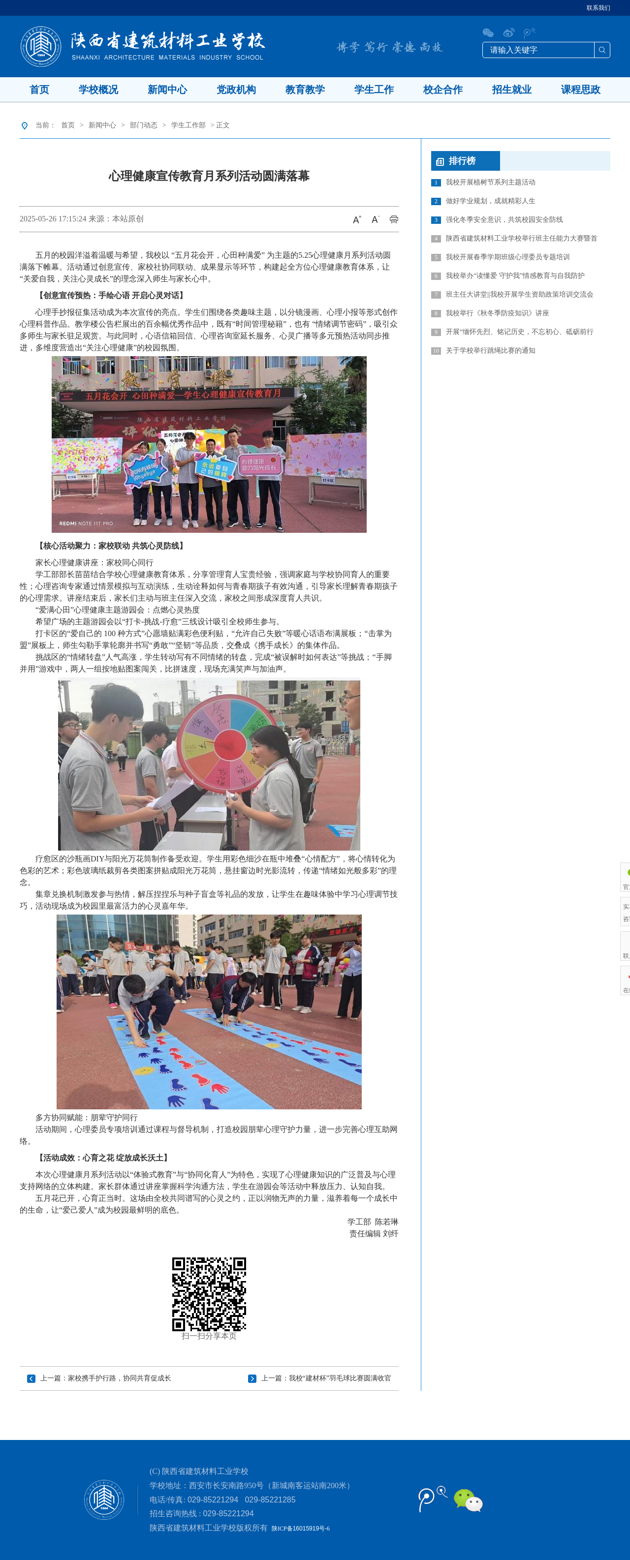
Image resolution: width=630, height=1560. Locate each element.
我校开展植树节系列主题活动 (483, 182)
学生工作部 (188, 125)
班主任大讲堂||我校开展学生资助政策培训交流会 (512, 295)
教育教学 (305, 89)
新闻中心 (167, 89)
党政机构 (236, 89)
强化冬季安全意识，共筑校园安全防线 (497, 220)
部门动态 (144, 125)
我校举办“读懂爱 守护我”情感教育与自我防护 (508, 276)
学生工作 (374, 89)
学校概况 (98, 89)
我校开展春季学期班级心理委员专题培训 (500, 257)
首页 (39, 89)
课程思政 (580, 89)
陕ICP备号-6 (301, 1528)
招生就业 (512, 89)
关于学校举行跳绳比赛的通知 (483, 351)
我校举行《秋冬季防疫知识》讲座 (490, 313)
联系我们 (598, 7)
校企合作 (443, 89)
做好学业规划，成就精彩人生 (483, 201)
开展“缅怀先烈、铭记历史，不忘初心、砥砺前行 (512, 332)
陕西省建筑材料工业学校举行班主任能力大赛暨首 (514, 239)
